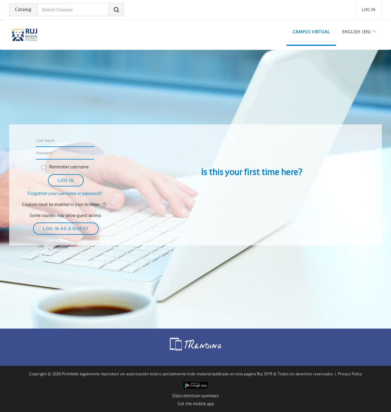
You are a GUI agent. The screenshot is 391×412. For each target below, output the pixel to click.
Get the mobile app (195, 403)
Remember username (69, 167)
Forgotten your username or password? (65, 193)
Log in (368, 9)
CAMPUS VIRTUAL (311, 32)
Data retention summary (195, 396)
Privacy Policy (350, 374)
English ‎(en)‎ (356, 32)
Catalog (23, 9)
